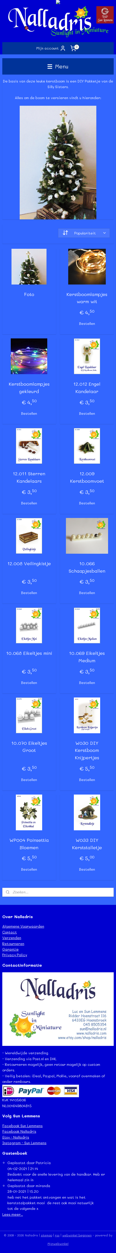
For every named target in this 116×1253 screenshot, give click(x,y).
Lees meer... (12, 1214)
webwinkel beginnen (77, 1235)
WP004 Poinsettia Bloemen (29, 843)
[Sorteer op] (84, 233)
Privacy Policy (14, 954)
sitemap (46, 1235)
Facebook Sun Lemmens (22, 1125)
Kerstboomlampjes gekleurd (29, 387)
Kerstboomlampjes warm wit (86, 298)
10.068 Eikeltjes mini (29, 653)
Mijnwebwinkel (58, 1244)
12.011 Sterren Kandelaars (29, 477)
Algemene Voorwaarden (23, 926)
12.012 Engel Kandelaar (86, 387)
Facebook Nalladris (19, 1131)
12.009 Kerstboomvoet (87, 477)
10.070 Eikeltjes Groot (29, 746)
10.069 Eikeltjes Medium (87, 657)
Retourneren (13, 943)
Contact (9, 932)
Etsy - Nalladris (15, 1137)
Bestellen (87, 323)
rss (57, 1235)
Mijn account (51, 48)
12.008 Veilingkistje (29, 563)
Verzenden (11, 937)
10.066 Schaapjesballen (87, 567)
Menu (58, 66)
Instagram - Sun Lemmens (24, 1142)
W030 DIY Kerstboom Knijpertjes (87, 750)
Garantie (10, 949)
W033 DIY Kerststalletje (87, 843)
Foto (29, 294)
